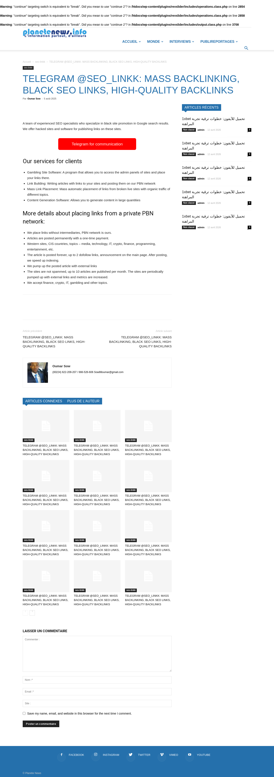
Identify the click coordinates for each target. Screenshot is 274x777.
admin (201, 130)
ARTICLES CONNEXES (43, 401)
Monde (155, 41)
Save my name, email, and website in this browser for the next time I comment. (79, 713)
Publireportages (219, 41)
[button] (246, 48)
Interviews (182, 41)
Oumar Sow (33, 98)
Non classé (189, 130)
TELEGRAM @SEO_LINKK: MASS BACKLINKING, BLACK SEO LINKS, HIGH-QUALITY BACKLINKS (54, 341)
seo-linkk (40, 61)
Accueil (131, 41)
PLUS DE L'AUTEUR (83, 401)
